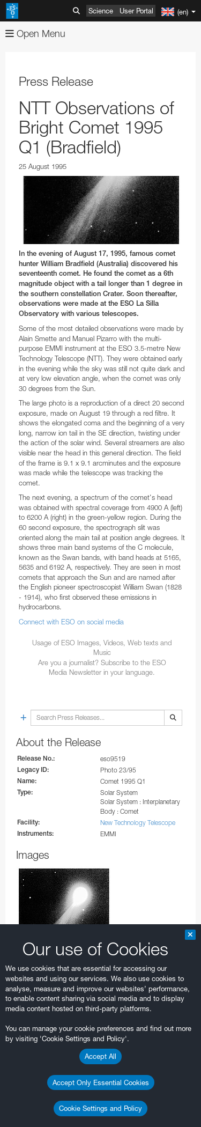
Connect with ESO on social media (71, 621)
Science (100, 10)
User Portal (136, 10)
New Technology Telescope (137, 823)
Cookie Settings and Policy (100, 1108)
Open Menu (35, 33)
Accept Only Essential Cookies (101, 1082)
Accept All (100, 1056)
